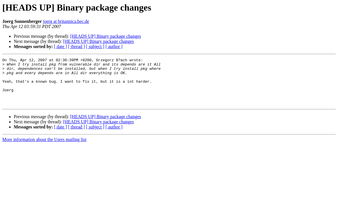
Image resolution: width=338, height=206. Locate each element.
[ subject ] (95, 46)
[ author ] (114, 46)
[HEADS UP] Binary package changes (105, 36)
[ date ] (60, 46)
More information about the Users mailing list (44, 148)
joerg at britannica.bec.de (66, 21)
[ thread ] (76, 46)
